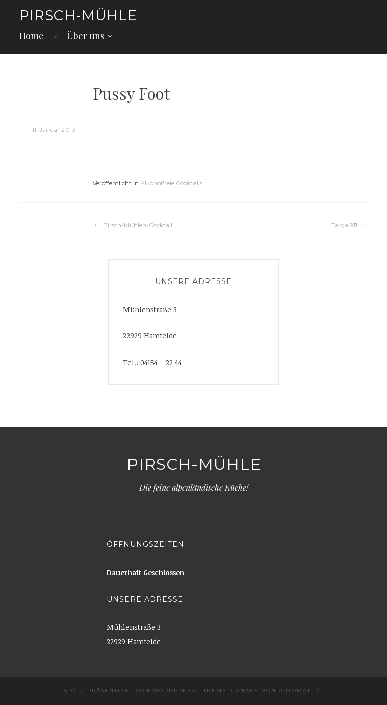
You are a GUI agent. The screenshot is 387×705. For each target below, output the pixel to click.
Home (31, 35)
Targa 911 (344, 225)
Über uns (85, 35)
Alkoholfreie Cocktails (171, 183)
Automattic (300, 690)
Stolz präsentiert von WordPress (129, 690)
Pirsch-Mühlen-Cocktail (137, 225)
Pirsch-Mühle (78, 15)
